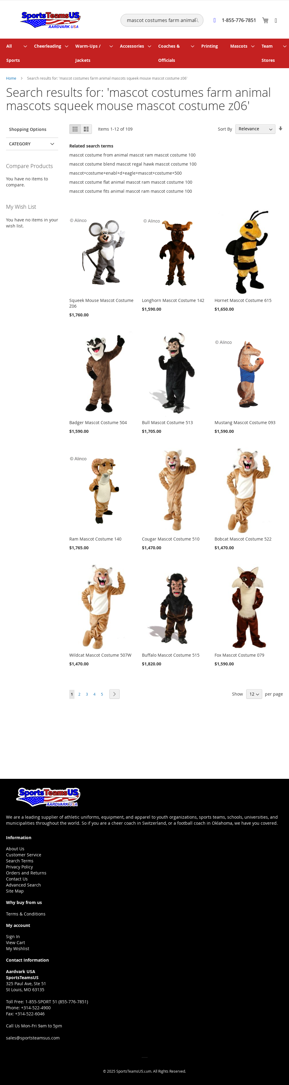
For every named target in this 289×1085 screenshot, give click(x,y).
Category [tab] (19, 142)
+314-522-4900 (36, 1007)
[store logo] (47, 19)
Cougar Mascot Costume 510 (170, 538)
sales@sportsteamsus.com (33, 1038)
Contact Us (17, 879)
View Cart (15, 942)
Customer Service (23, 855)
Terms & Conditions (26, 914)
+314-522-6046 (30, 1014)
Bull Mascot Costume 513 (167, 421)
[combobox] (162, 20)
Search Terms (19, 861)
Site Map (15, 891)
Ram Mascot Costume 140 (95, 538)
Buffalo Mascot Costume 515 (170, 654)
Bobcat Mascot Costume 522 (243, 538)
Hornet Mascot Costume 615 (243, 299)
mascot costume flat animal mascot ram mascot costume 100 (130, 181)
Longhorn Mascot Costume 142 (173, 299)
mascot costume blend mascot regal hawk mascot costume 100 (132, 163)
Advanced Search (23, 885)
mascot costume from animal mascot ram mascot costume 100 (132, 154)
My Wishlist (17, 948)
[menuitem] (15, 53)
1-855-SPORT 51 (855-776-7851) (56, 1001)
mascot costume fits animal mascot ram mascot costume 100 (130, 190)
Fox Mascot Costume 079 (239, 654)
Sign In (13, 936)
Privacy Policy (19, 867)
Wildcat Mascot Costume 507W (100, 654)
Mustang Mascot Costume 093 (245, 421)
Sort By (225, 128)
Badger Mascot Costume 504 (98, 421)
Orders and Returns (26, 873)
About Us (15, 849)
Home (11, 77)
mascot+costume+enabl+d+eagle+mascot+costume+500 (125, 172)
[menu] (144, 53)
